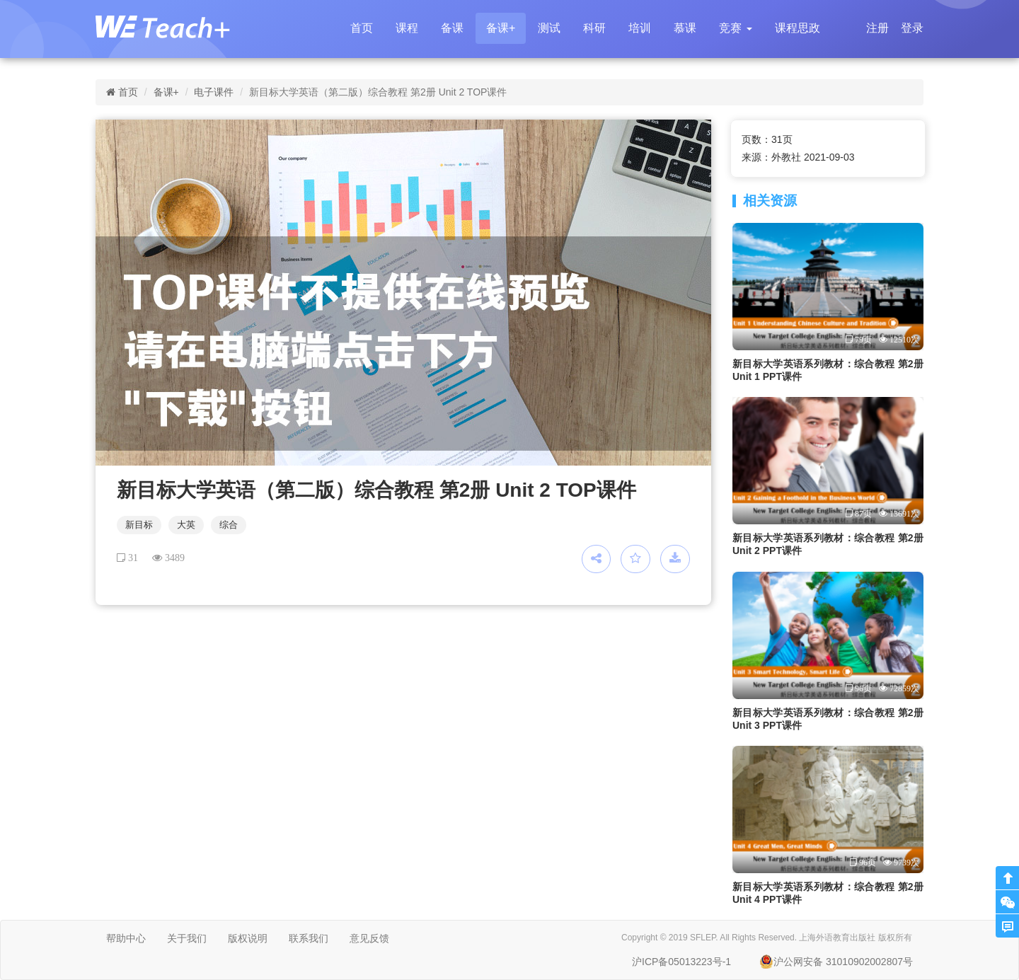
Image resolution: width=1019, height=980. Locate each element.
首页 (361, 28)
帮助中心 (126, 938)
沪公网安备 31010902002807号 (836, 962)
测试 (549, 28)
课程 (407, 28)
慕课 (685, 28)
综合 (228, 524)
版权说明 (247, 938)
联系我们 (308, 938)
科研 (594, 28)
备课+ (500, 28)
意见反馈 (369, 938)
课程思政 (797, 28)
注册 (877, 28)
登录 (912, 28)
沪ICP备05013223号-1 (681, 961)
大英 (186, 524)
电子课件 (214, 92)
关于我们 (187, 938)
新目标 (139, 524)
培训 (639, 28)
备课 (452, 28)
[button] (735, 28)
